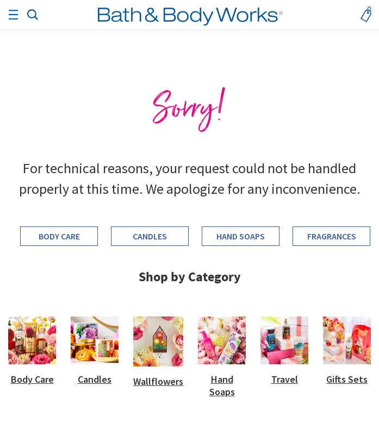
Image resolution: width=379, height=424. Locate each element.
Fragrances (331, 236)
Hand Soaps (240, 236)
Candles (150, 236)
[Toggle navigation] (13, 14)
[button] (32, 13)
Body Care (59, 236)
